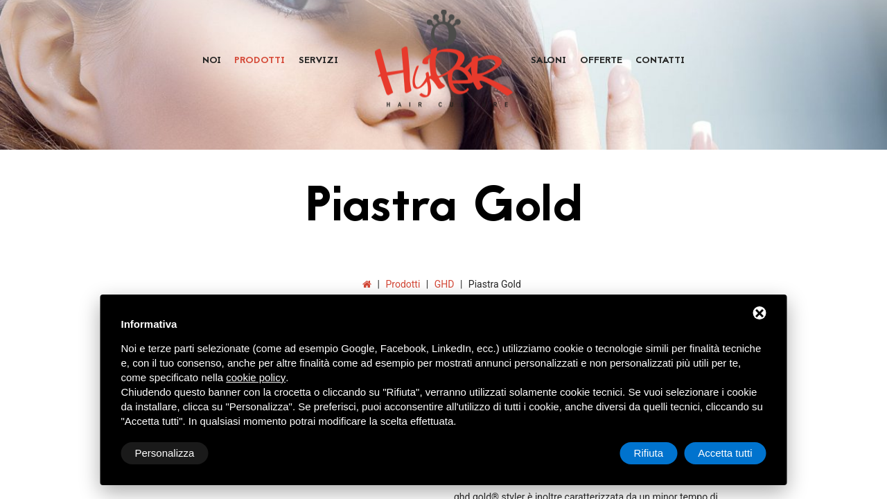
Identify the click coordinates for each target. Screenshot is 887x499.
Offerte (601, 61)
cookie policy (256, 377)
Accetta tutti (725, 453)
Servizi (318, 61)
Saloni (548, 61)
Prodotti (259, 61)
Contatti (660, 61)
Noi (211, 61)
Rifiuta (649, 453)
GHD (444, 284)
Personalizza (165, 453)
